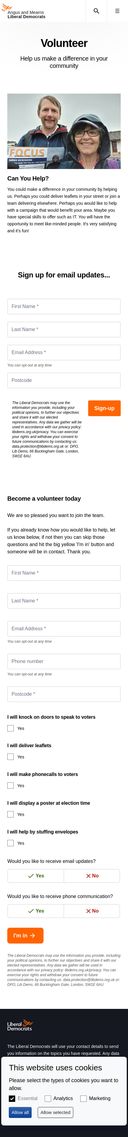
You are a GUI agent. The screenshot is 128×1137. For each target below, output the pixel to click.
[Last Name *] (64, 329)
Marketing (99, 1098)
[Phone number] (64, 661)
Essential (27, 1098)
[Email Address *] (64, 352)
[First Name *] (64, 306)
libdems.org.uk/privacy (30, 432)
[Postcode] (64, 380)
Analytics (63, 1098)
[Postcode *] (64, 694)
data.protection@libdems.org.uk (38, 446)
